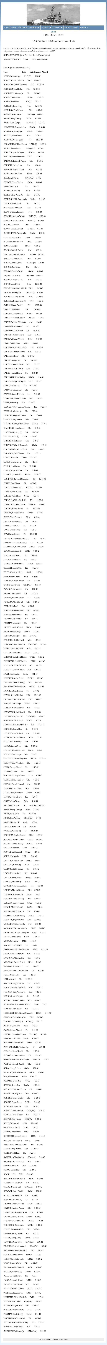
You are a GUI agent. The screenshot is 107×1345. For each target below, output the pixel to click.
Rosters (53, 35)
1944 (60, 35)
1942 (46, 35)
